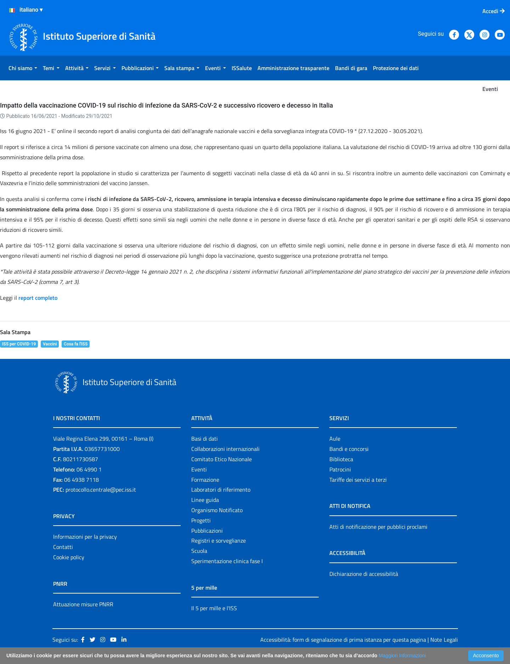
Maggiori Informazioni (402, 655)
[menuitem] (23, 68)
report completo (37, 297)
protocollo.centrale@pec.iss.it (101, 489)
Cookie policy (68, 557)
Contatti (63, 547)
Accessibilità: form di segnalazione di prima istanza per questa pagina (343, 639)
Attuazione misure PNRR (83, 604)
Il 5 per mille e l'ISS (214, 608)
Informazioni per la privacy (85, 536)
